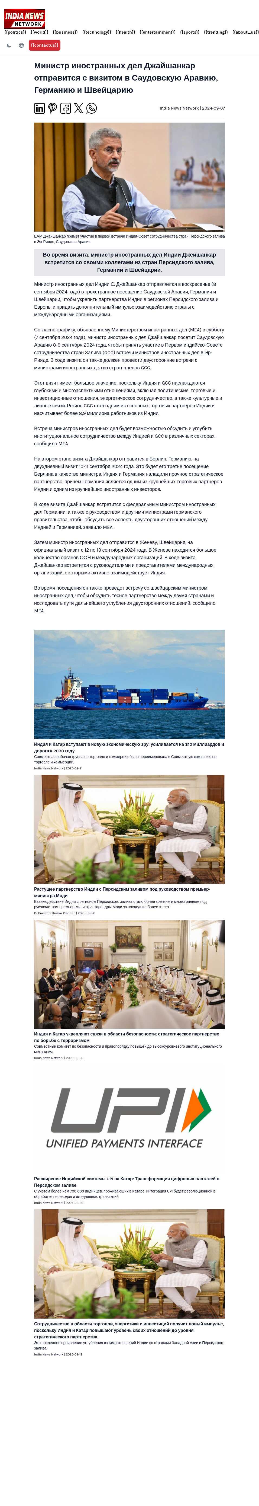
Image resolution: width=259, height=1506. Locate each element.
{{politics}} (15, 32)
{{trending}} (216, 32)
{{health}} (125, 32)
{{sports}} (189, 32)
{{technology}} (96, 32)
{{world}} (39, 32)
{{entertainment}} (158, 32)
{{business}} (65, 32)
